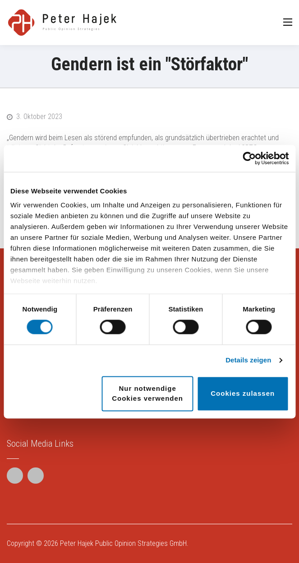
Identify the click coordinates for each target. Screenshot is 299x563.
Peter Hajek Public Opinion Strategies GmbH (123, 543)
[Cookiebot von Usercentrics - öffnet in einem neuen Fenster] (249, 158)
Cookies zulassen (243, 393)
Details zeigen (248, 360)
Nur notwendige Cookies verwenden (147, 393)
